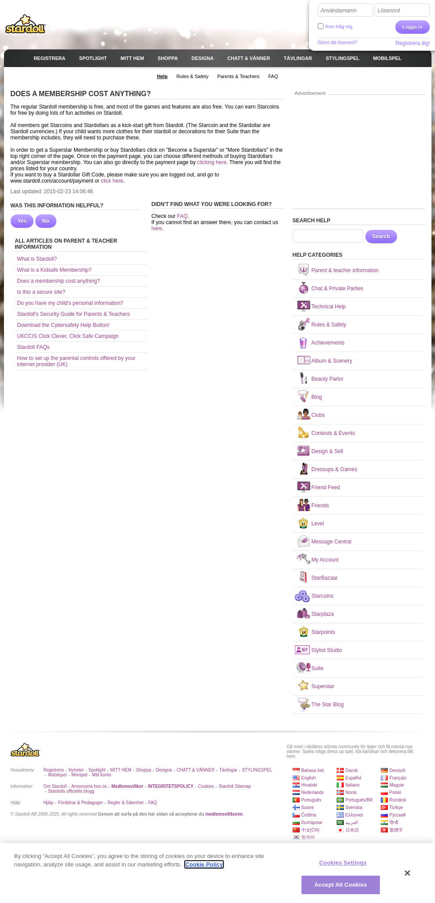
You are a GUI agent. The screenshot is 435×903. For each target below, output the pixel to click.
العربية (352, 822)
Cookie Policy (204, 864)
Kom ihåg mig (339, 26)
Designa (164, 770)
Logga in (412, 27)
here (157, 228)
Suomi (307, 807)
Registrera (54, 770)
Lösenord (389, 10)
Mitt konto (101, 774)
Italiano (353, 785)
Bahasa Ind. (313, 770)
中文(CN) (310, 830)
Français (398, 778)
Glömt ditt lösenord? (337, 42)
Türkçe (396, 807)
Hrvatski (309, 785)
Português (311, 800)
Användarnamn (339, 10)
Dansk (352, 770)
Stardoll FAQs (33, 347)
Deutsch (398, 770)
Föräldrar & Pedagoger (80, 802)
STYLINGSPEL (257, 770)
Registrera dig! (412, 43)
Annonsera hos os (89, 786)
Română (398, 800)
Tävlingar (228, 770)
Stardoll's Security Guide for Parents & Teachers (73, 314)
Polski (396, 792)
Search (381, 236)
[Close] (407, 873)
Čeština (308, 815)
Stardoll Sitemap (235, 786)
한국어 (308, 837)
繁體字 (396, 830)
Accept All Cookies (340, 884)
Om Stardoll (55, 786)
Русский (398, 815)
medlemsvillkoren (223, 814)
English (308, 778)
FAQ (182, 216)
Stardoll (25, 23)
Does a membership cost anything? (58, 281)
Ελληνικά (354, 815)
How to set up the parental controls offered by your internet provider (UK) (76, 361)
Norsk (351, 792)
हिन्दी (394, 822)
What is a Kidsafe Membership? (54, 270)
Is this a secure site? (41, 292)
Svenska (354, 807)
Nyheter (76, 770)
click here (112, 181)
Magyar (397, 785)
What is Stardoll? (37, 259)
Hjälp (49, 802)
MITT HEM (120, 770)
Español (353, 778)
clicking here (212, 162)
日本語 (352, 830)
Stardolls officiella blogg (71, 791)
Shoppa (143, 770)
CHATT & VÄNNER (196, 770)
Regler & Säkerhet (126, 802)
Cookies (206, 786)
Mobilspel (57, 774)
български (311, 822)
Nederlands (312, 792)
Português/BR (359, 800)
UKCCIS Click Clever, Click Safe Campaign (68, 336)
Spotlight (97, 770)
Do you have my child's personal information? (70, 303)
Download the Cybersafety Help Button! (63, 325)
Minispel (79, 774)
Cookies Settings (343, 862)
